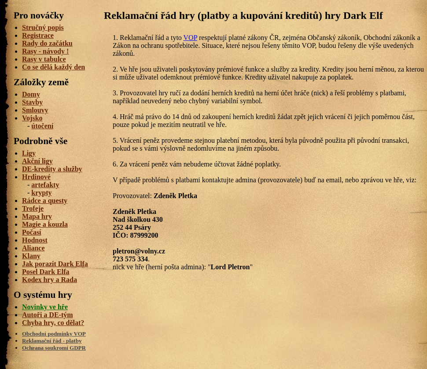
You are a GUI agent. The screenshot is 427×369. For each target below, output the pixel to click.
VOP (190, 37)
